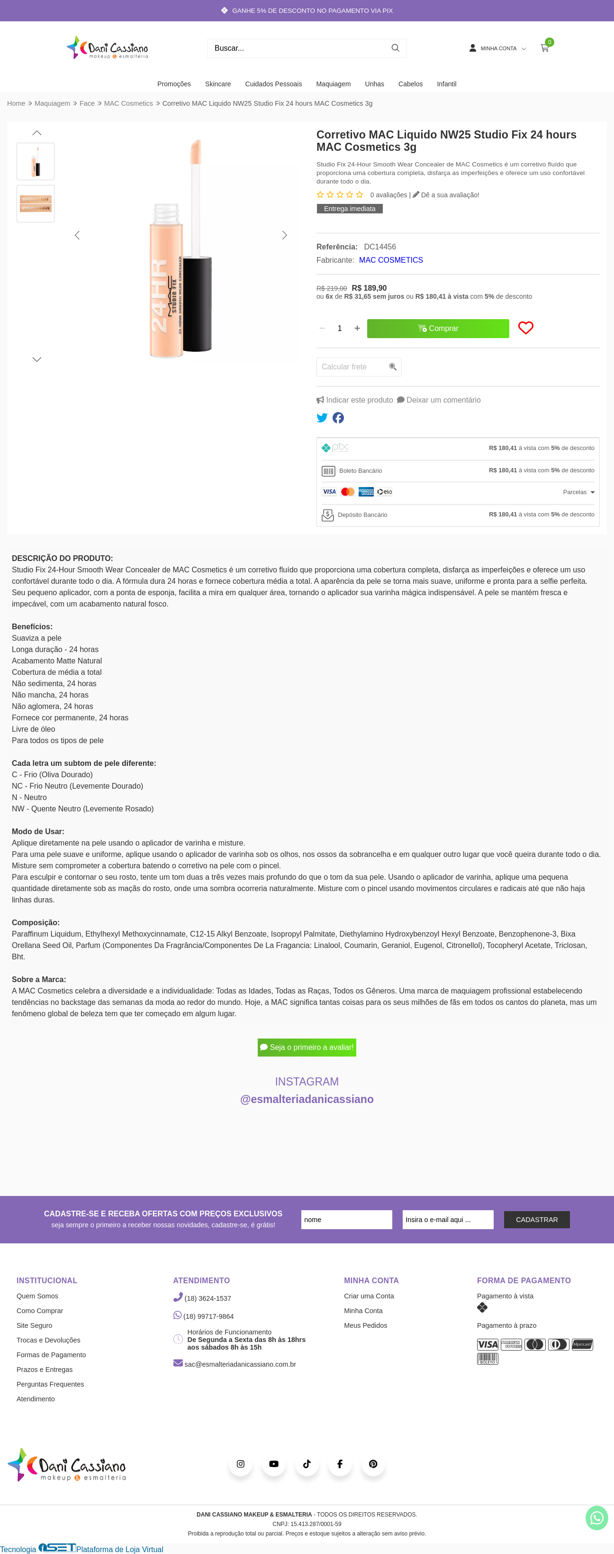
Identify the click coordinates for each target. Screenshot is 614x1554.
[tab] (458, 449)
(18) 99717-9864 (203, 1316)
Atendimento (36, 1399)
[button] (77, 235)
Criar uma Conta (369, 1296)
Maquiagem (333, 84)
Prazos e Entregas (44, 1369)
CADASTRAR (537, 1219)
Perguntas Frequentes (50, 1384)
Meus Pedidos (365, 1325)
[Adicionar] (357, 328)
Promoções (174, 84)
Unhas (374, 84)
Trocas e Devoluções (49, 1340)
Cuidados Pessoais (273, 84)
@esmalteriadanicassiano (307, 1099)
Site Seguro (34, 1325)
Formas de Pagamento (51, 1355)
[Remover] (322, 328)
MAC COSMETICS (391, 260)
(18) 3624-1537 (202, 1298)
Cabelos (410, 84)
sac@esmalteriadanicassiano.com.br (234, 1364)
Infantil (446, 84)
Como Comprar (40, 1311)
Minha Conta (363, 1311)
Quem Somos (37, 1296)
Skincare (218, 84)
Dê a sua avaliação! (446, 195)
